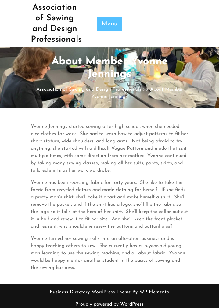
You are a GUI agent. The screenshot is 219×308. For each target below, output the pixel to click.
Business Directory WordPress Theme (91, 292)
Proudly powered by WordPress (109, 304)
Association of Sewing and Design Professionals (89, 89)
